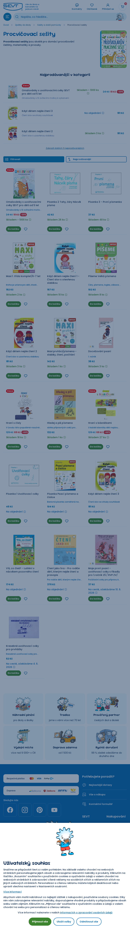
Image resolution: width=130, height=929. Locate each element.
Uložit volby (64, 921)
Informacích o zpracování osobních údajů (86, 912)
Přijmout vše (40, 921)
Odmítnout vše (89, 921)
